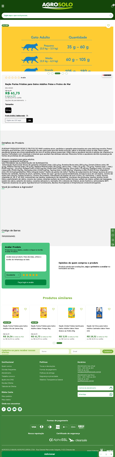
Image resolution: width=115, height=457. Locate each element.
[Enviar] (111, 15)
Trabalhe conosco (8, 376)
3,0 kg (8, 110)
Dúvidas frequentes (9, 370)
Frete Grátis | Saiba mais (15, 115)
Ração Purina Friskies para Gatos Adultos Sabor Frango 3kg (43, 327)
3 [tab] (58, 73)
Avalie (23, 77)
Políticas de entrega (47, 373)
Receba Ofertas (7, 383)
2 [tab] (53, 73)
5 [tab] (66, 73)
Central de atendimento (95, 388)
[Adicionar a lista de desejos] (108, 25)
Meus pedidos (7, 396)
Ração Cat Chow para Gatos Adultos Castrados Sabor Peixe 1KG (98, 328)
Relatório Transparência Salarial (51, 380)
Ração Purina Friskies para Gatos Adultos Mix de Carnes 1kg (15, 327)
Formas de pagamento (48, 370)
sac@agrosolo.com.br (86, 381)
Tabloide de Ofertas (9, 386)
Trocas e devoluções (47, 366)
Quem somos (7, 366)
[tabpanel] (16, 323)
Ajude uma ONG (8, 380)
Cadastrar (108, 351)
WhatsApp (95, 394)
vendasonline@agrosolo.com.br (89, 372)
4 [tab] (62, 73)
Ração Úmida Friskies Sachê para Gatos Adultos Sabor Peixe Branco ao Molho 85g (71, 328)
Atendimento (6, 373)
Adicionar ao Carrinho (50, 454)
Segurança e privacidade (49, 376)
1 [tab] (48, 73)
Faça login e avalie (26, 282)
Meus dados (6, 400)
